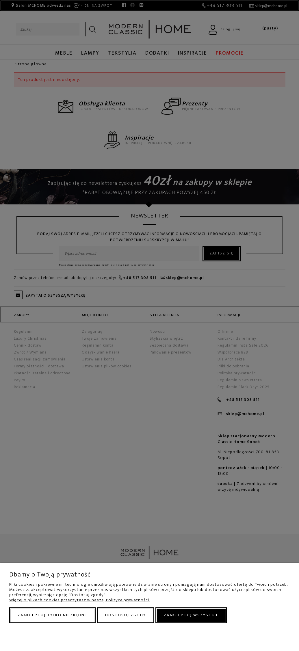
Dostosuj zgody (125, 615)
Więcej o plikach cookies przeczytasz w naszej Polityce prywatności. (79, 600)
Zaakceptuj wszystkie (191, 615)
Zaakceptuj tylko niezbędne (52, 615)
